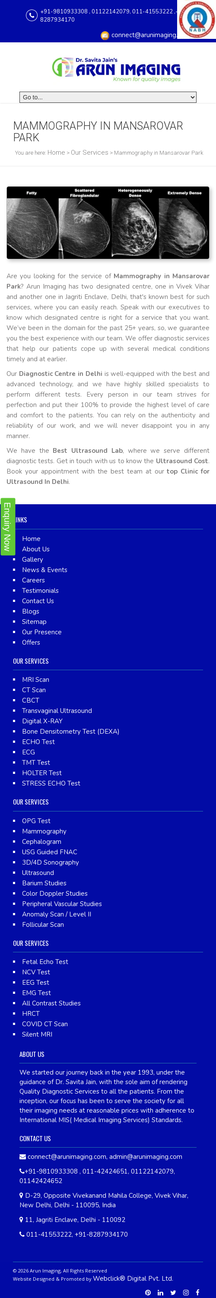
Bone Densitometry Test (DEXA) (71, 731)
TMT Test (36, 762)
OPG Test (36, 821)
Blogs (30, 611)
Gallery (32, 559)
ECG (28, 752)
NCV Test (36, 972)
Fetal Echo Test (45, 962)
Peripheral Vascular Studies (62, 904)
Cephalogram (41, 841)
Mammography (44, 831)
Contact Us (38, 601)
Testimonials (40, 590)
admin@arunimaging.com (145, 1156)
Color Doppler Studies (55, 893)
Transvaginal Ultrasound (57, 710)
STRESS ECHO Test (51, 783)
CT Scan (34, 690)
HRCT (31, 1013)
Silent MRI (37, 1034)
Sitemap (34, 621)
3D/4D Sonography (50, 862)
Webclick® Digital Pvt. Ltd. (133, 1278)
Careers (33, 580)
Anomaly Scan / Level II (56, 914)
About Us (36, 549)
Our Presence (42, 632)
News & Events (44, 570)
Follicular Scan (43, 924)
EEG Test (35, 982)
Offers (31, 642)
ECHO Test (38, 742)
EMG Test (36, 993)
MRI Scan (35, 679)
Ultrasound (38, 873)
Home (56, 152)
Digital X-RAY (42, 721)
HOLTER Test (42, 773)
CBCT (30, 700)
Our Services (89, 152)
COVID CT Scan (45, 1024)
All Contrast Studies (51, 1003)
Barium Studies (44, 883)
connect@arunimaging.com (150, 35)
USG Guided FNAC (49, 852)
